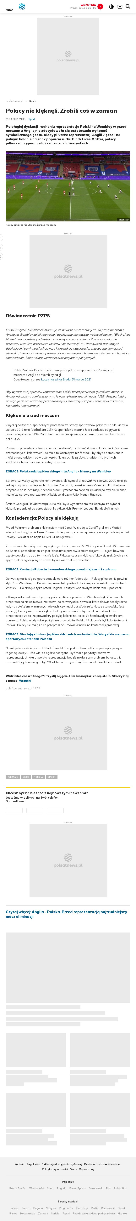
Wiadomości (36, 1188)
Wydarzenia (108, 1208)
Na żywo (51, 1208)
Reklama (89, 1164)
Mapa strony (86, 1169)
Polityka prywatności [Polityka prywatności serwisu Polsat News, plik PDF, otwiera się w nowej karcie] (55, 1169)
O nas (73, 1169)
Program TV (66, 1208)
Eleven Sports (77, 1188)
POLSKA (38, 777)
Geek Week (96, 1188)
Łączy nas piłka (51, 379)
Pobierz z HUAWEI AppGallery (63, 810)
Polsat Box (120, 1188)
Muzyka (122, 1213)
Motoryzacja (27, 1213)
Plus (108, 1188)
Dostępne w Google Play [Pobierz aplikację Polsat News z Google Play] (22, 810)
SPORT (52, 777)
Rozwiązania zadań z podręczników (94, 1213)
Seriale (55, 1213)
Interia (15, 1208)
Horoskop (82, 1208)
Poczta (26, 1208)
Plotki (94, 1208)
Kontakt (19, 1164)
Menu (9, 9)
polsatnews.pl (15, 101)
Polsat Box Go (17, 1188)
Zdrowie (43, 1213)
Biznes (13, 1213)
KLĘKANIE (13, 777)
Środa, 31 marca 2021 (77, 379)
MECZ (26, 777)
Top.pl (66, 1213)
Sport (32, 101)
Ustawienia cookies (109, 1164)
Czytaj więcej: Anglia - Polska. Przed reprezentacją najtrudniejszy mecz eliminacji (66, 914)
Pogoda (61, 1188)
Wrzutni (25, 681)
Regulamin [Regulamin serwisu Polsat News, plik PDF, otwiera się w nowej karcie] (33, 1164)
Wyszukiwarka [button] (128, 6)
